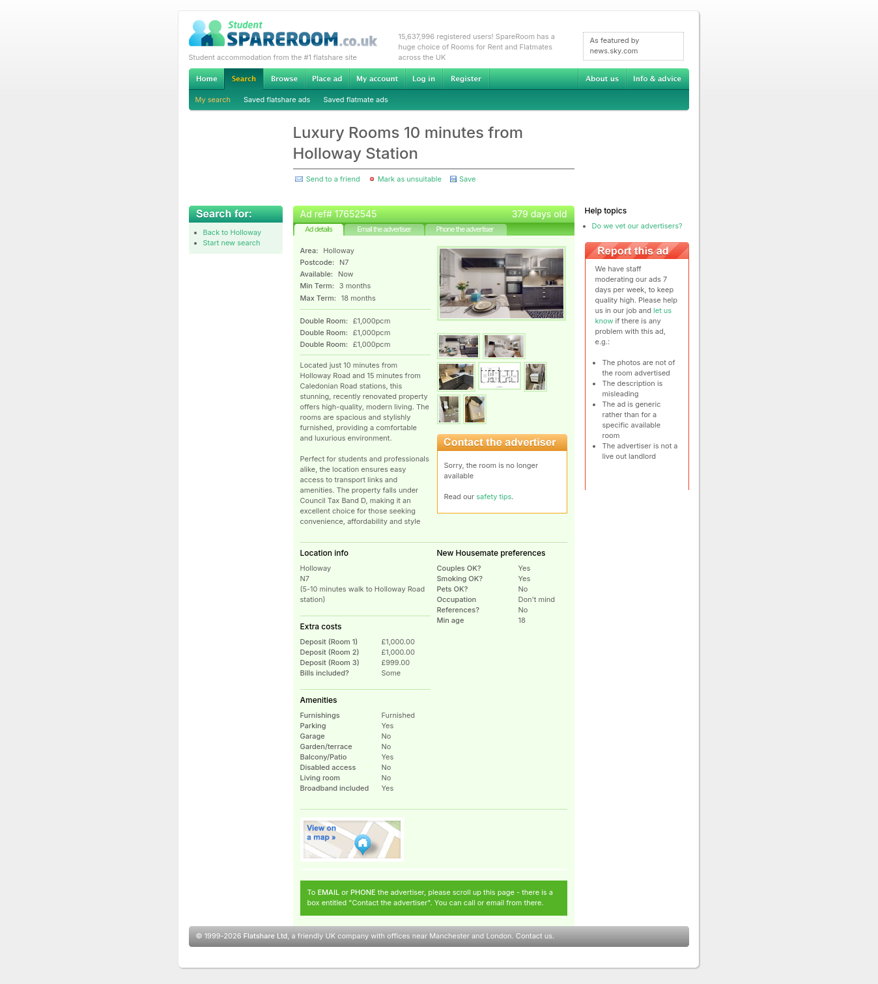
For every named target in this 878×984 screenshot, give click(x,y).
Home (206, 78)
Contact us (534, 935)
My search (213, 99)
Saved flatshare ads (277, 99)
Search (243, 79)
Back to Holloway (232, 232)
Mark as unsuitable (410, 179)
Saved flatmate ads (355, 99)
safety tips (493, 496)
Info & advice (657, 78)
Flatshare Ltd (266, 935)
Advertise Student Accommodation (327, 78)
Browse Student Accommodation (284, 78)
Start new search (232, 242)
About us (602, 78)
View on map (352, 839)
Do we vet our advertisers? (637, 225)
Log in (423, 78)
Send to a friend (333, 179)
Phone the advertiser (464, 229)
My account (377, 78)
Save (467, 179)
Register (466, 78)
